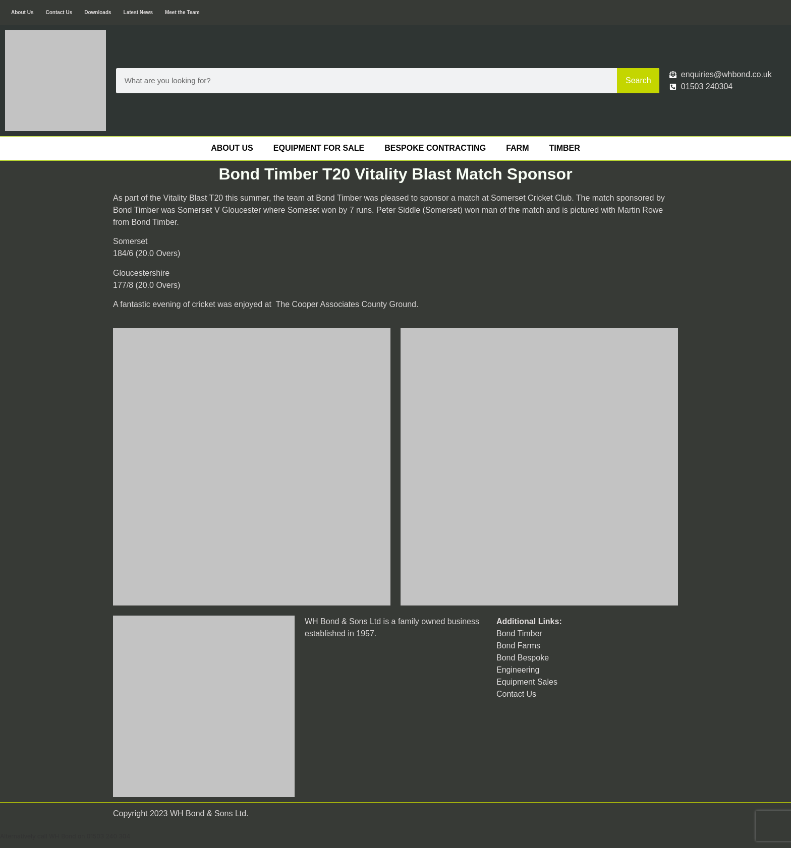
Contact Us (58, 12)
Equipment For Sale (318, 148)
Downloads (97, 12)
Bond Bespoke (522, 657)
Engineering (517, 669)
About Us (22, 12)
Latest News (138, 12)
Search (638, 80)
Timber (564, 148)
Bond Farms (518, 645)
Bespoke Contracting (435, 148)
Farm (517, 148)
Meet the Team (182, 12)
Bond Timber (519, 633)
